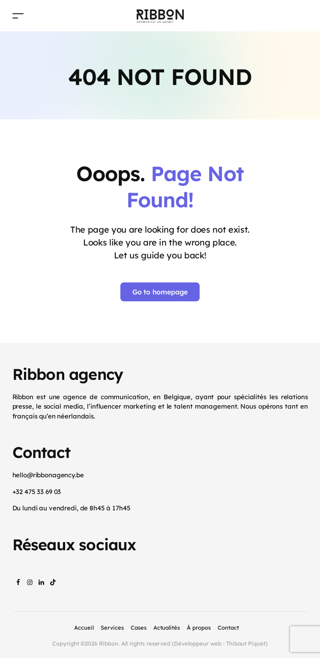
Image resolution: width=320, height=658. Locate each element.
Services (112, 627)
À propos (199, 627)
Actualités (166, 627)
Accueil (84, 627)
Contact (228, 627)
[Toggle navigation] (18, 15)
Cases (139, 627)
